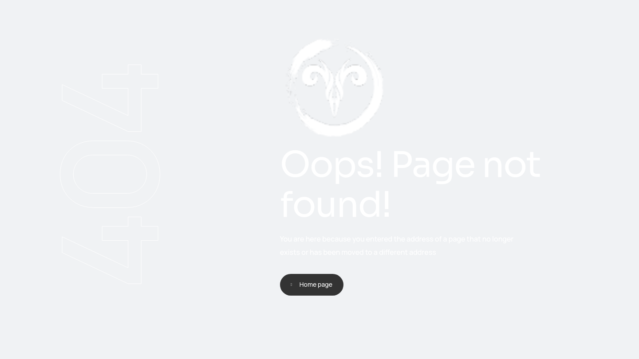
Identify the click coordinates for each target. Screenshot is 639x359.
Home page (316, 284)
